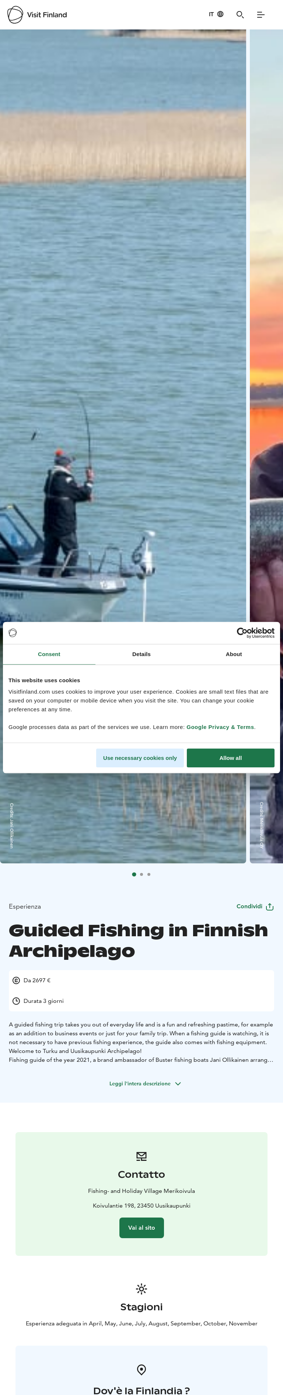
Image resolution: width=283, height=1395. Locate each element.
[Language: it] (216, 14)
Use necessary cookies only (140, 758)
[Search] (240, 14)
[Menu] (261, 14)
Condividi (255, 906)
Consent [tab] (49, 654)
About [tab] (234, 654)
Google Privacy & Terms (220, 727)
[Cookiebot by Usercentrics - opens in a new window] (242, 632)
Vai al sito (141, 1227)
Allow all (230, 758)
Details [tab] (141, 654)
